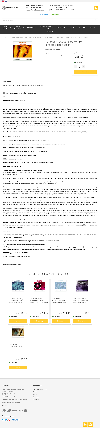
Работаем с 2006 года (39, 389)
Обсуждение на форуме (12, 264)
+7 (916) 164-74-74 (34, 8)
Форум (35, 394)
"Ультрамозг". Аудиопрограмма (16, 346)
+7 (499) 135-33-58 (34, 5)
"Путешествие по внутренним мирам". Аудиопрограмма (81, 300)
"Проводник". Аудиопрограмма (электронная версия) (60, 300)
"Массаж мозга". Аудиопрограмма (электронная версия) (39, 300)
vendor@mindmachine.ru (34, 10)
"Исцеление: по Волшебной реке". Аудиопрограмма (16, 300)
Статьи (35, 392)
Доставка (36, 397)
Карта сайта (36, 399)
